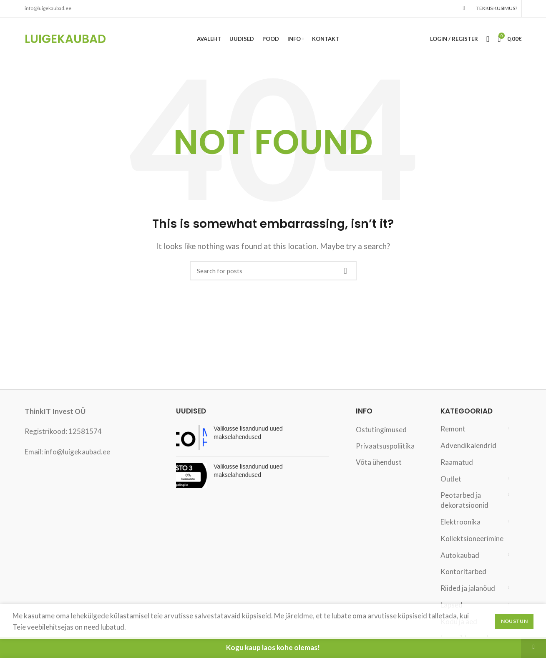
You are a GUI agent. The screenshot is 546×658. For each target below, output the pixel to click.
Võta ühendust (379, 463)
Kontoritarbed (463, 572)
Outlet (450, 479)
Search (345, 271)
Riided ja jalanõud (467, 589)
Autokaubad (459, 556)
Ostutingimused (381, 430)
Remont (452, 429)
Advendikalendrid (468, 446)
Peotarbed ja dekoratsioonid (464, 501)
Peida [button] (533, 647)
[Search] (273, 271)
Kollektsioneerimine (471, 539)
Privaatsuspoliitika (385, 446)
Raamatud (456, 463)
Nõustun (514, 621)
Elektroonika (460, 522)
